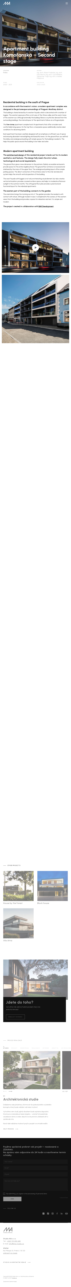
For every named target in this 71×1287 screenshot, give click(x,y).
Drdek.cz (14, 1278)
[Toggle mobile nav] (67, 3)
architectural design (15, 155)
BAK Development (46, 206)
